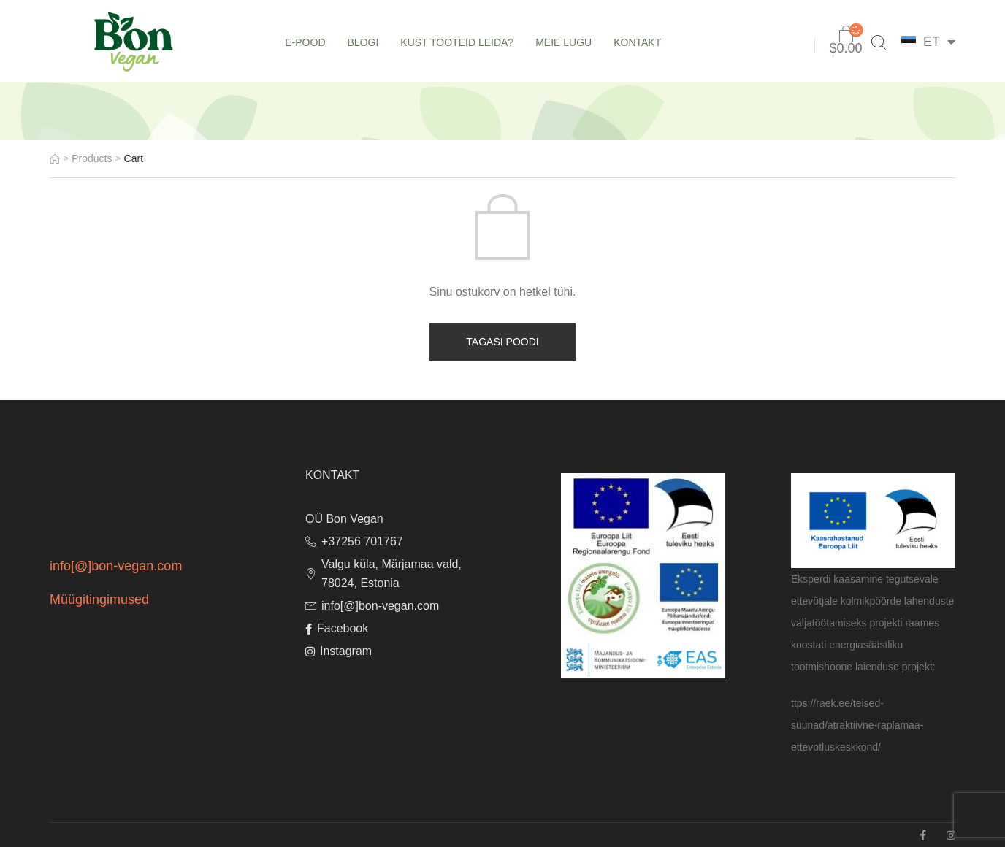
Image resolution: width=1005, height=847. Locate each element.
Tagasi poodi (502, 342)
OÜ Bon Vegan (344, 519)
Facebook (336, 628)
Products (92, 158)
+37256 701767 (354, 541)
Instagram (338, 651)
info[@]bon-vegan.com (116, 566)
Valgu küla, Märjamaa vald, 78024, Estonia (383, 573)
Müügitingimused (99, 599)
